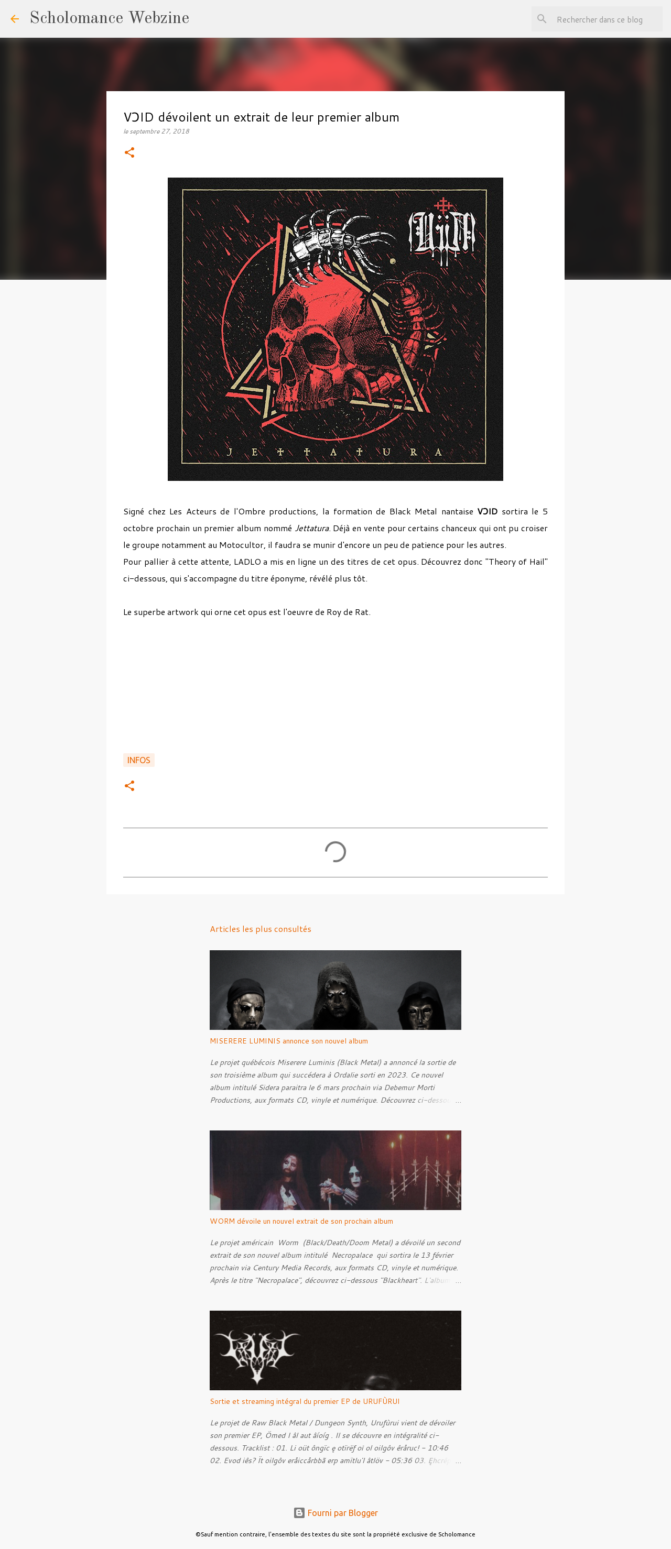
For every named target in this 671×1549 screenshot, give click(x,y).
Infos (138, 760)
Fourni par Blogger (335, 1513)
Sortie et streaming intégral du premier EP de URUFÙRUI (305, 1401)
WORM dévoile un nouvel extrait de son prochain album (301, 1221)
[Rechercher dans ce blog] (608, 18)
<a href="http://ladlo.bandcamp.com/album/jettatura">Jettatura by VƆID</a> (335, 691)
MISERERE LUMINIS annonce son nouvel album (289, 1041)
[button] (129, 153)
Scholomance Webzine (109, 18)
